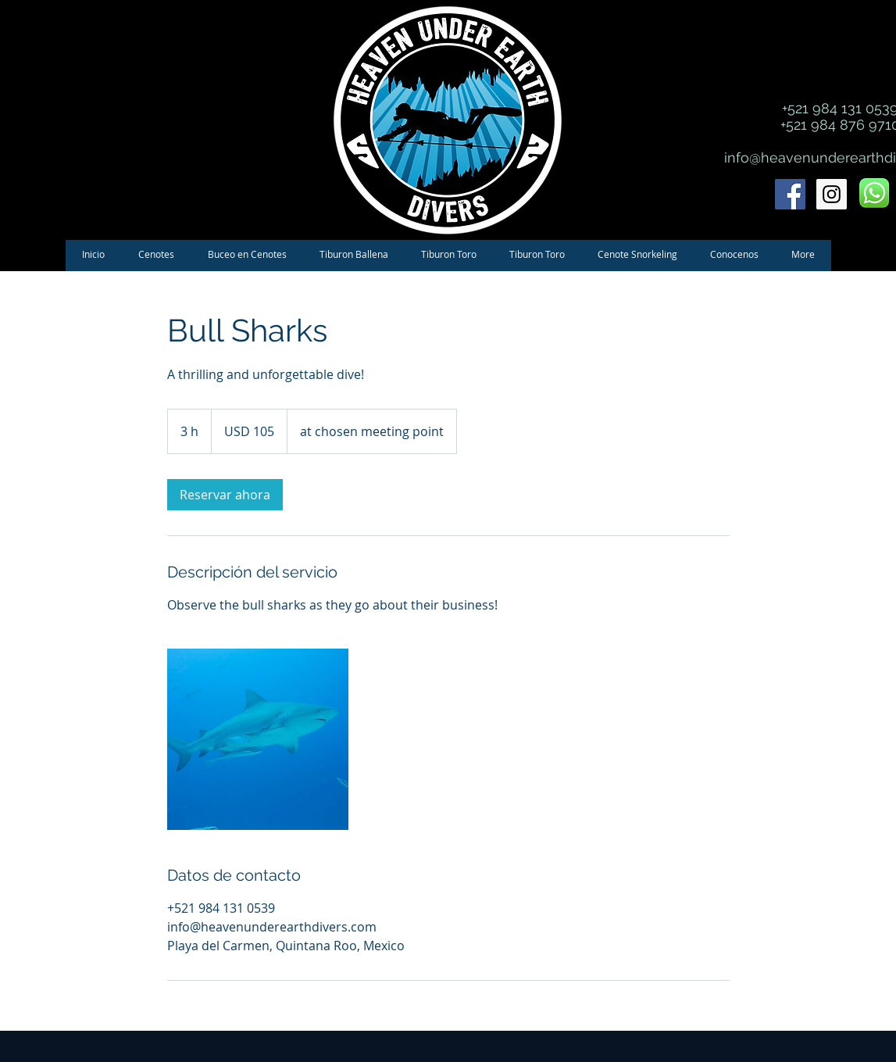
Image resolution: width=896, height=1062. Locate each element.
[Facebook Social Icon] (790, 194)
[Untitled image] (257, 739)
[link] (225, 494)
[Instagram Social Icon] (831, 194)
